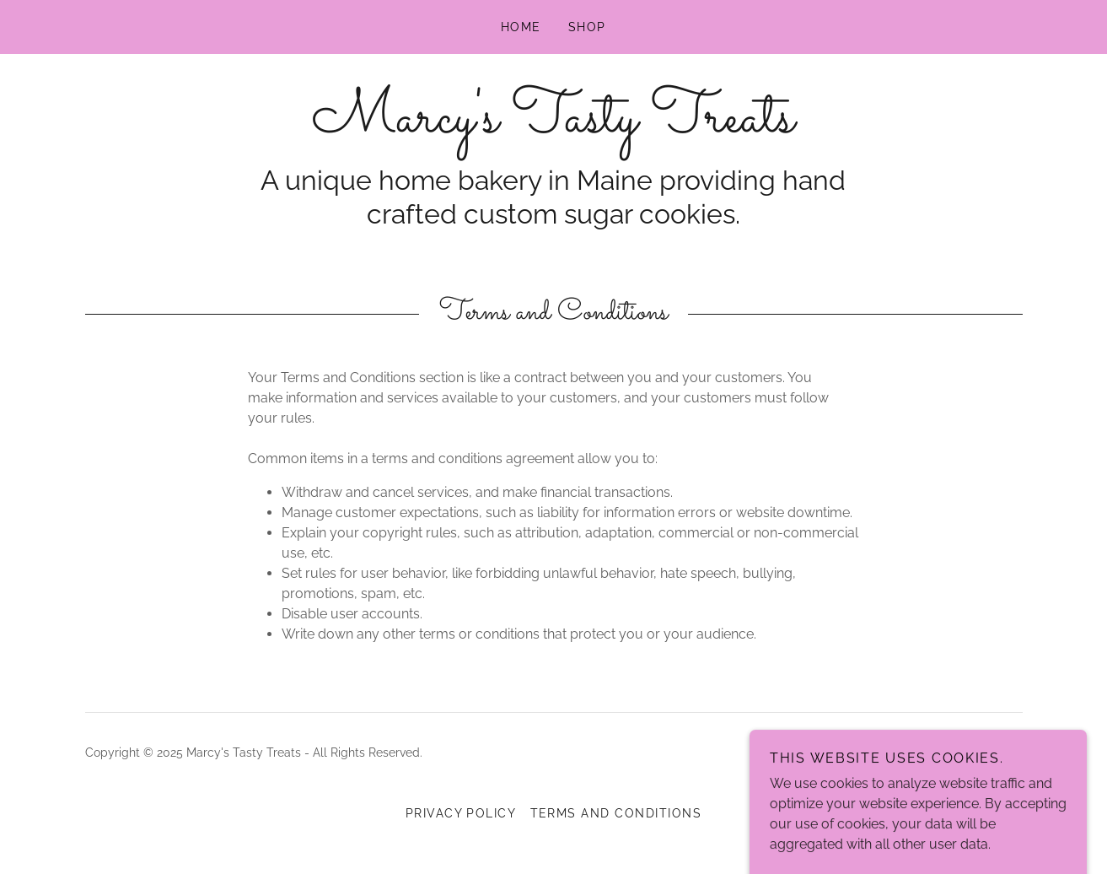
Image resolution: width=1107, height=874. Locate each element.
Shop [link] (587, 27)
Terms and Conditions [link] (616, 813)
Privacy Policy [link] (461, 813)
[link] (553, 127)
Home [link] (521, 27)
